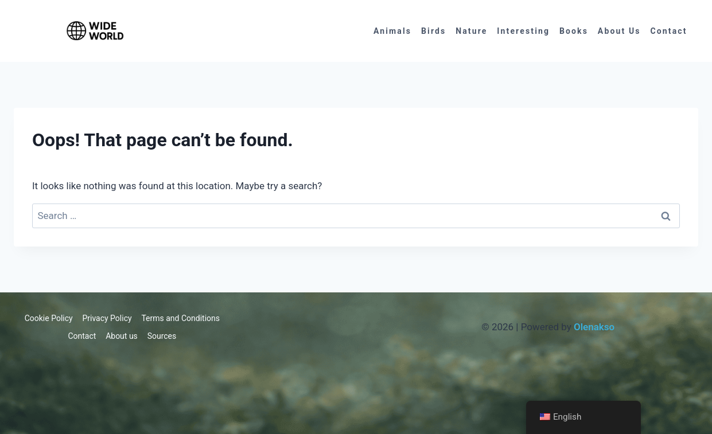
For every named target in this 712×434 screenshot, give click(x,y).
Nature (471, 31)
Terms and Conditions (180, 318)
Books (573, 31)
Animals (392, 31)
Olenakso (594, 327)
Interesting (523, 31)
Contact (668, 31)
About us (619, 31)
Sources (162, 336)
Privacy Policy (106, 318)
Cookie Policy (49, 318)
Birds (433, 31)
